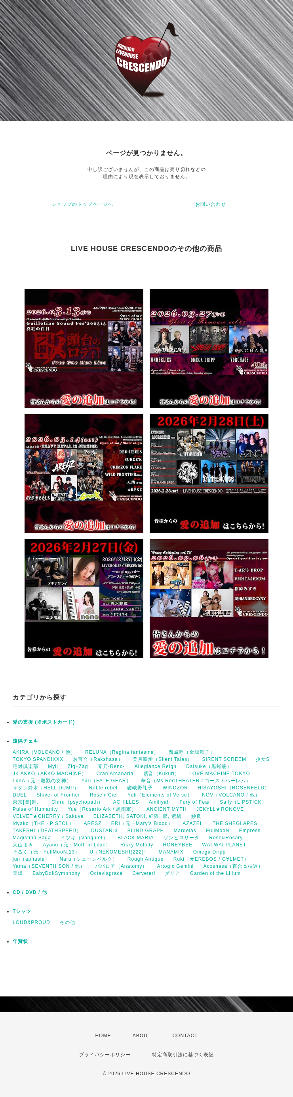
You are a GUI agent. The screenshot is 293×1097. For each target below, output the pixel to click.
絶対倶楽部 (25, 766)
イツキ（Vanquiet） (84, 837)
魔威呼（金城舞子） (192, 752)
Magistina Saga (32, 837)
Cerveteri (143, 873)
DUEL (20, 795)
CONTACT (185, 1035)
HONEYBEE (178, 845)
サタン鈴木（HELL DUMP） (46, 788)
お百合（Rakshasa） (98, 759)
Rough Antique (145, 859)
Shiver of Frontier (58, 795)
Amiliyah (159, 802)
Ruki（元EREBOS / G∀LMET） (211, 859)
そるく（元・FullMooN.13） (46, 852)
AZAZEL (193, 823)
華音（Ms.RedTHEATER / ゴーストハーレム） (196, 780)
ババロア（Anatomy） (121, 866)
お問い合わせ (210, 204)
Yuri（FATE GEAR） (106, 780)
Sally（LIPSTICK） (243, 802)
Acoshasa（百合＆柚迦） (234, 866)
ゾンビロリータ (182, 837)
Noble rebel (103, 788)
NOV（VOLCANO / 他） (231, 795)
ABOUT (142, 1035)
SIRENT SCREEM (224, 759)
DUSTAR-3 (104, 830)
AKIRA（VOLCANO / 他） (44, 752)
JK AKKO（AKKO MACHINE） (50, 773)
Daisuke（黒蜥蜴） (209, 766)
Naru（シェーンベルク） (88, 859)
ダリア (172, 873)
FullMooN (217, 830)
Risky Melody (136, 845)
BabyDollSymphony (56, 873)
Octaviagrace (106, 873)
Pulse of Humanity (35, 809)
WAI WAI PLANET (224, 845)
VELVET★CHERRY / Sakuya (48, 816)
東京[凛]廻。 (27, 802)
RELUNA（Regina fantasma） (122, 752)
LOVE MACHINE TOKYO (219, 773)
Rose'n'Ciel (104, 795)
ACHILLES (126, 802)
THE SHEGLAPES (235, 823)
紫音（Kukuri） (161, 773)
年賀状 (20, 941)
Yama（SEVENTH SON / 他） (49, 866)
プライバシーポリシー (105, 1054)
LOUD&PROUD (31, 922)
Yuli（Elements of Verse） (159, 795)
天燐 (18, 873)
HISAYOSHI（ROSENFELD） (234, 788)
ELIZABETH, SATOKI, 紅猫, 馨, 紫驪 (137, 816)
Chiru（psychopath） (77, 802)
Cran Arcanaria (114, 773)
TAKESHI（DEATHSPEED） (47, 830)
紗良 (196, 816)
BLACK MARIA (136, 837)
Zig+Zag (78, 766)
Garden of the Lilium (215, 873)
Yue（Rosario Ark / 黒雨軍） (102, 809)
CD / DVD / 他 (30, 892)
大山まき (23, 845)
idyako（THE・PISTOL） (43, 823)
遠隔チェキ (25, 741)
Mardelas (184, 830)
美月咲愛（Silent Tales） (162, 759)
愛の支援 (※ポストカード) (44, 722)
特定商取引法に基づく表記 (183, 1054)
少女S (263, 759)
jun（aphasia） (31, 859)
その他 (67, 922)
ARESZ (93, 823)
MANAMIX (170, 852)
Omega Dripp (209, 852)
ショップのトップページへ (82, 204)
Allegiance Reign (156, 766)
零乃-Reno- (111, 766)
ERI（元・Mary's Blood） (142, 823)
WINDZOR (175, 788)
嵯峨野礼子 (140, 788)
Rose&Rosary (226, 837)
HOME (103, 1035)
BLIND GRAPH (145, 830)
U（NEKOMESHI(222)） (119, 852)
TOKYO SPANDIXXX (38, 759)
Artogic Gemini (175, 866)
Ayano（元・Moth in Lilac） (76, 845)
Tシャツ (22, 911)
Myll (53, 766)
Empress (250, 830)
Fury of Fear (195, 802)
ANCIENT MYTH (166, 809)
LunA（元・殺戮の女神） (42, 780)
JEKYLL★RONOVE (220, 809)
